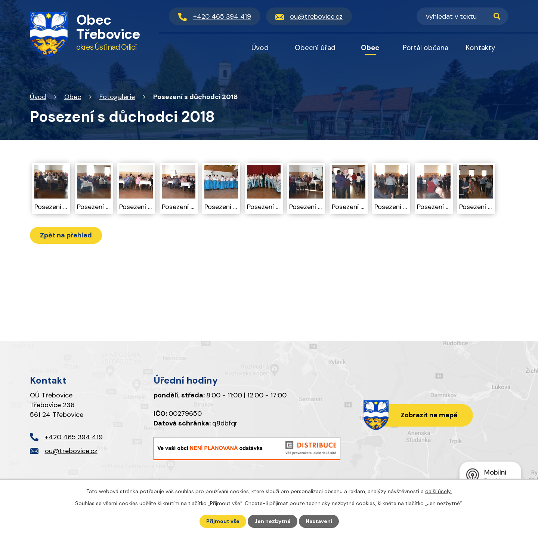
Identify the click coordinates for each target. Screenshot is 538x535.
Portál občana (425, 47)
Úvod (38, 96)
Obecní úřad (315, 47)
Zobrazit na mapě (429, 415)
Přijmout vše (222, 521)
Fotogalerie (117, 96)
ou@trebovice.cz (71, 450)
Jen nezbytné (272, 521)
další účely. (438, 491)
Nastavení (319, 521)
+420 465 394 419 (74, 437)
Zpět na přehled (66, 235)
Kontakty (480, 47)
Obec (72, 96)
